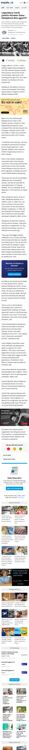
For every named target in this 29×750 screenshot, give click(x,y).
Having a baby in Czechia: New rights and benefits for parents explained (7, 717)
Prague (17, 7)
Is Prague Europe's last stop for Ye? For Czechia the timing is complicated (7, 700)
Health (13, 38)
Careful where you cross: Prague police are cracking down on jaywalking (21, 699)
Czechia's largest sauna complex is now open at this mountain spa (8, 604)
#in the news (7, 455)
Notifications (21, 60)
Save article (10, 60)
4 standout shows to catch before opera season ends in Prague (20, 604)
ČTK (15, 30)
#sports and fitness (9, 459)
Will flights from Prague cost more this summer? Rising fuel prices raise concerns (7, 734)
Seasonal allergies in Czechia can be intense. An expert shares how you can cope (20, 519)
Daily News (9, 7)
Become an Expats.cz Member (14, 264)
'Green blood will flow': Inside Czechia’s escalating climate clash (21, 734)
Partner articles (14, 589)
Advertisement (26, 97)
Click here (21, 497)
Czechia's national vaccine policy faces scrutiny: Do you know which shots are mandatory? (7, 539)
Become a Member (14, 274)
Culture (24, 7)
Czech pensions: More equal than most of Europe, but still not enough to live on (21, 717)
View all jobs (14, 680)
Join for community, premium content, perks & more (14, 269)
